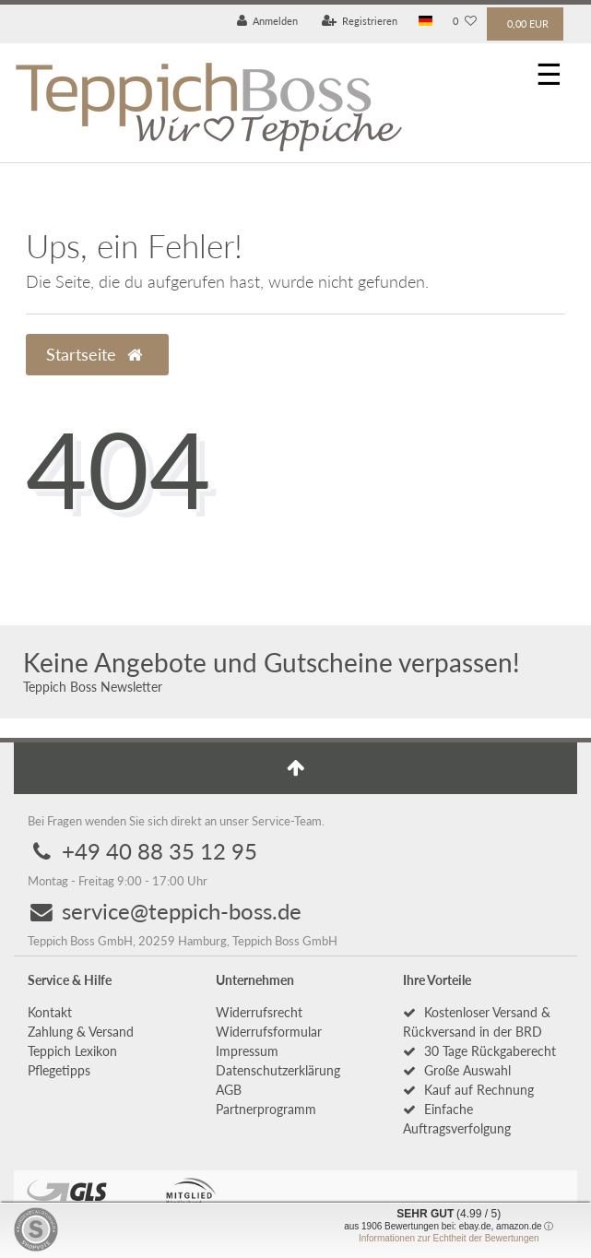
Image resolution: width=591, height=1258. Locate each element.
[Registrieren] (360, 21)
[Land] (425, 21)
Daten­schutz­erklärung (278, 1070)
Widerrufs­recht (259, 1012)
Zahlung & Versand (81, 1031)
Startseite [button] (94, 354)
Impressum (247, 1051)
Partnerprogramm (266, 1109)
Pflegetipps (59, 1070)
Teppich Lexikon (72, 1051)
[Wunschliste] (465, 21)
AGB (229, 1090)
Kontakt (50, 1012)
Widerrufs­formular (269, 1031)
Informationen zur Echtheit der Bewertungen (449, 1238)
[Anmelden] (268, 21)
